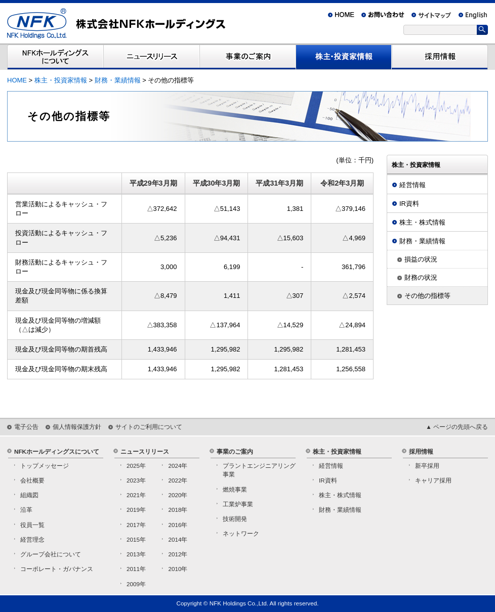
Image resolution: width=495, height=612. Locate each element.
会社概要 (32, 480)
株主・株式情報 (422, 222)
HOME (17, 80)
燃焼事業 (235, 489)
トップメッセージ (44, 465)
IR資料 (409, 203)
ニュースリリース (144, 451)
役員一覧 (32, 524)
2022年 (177, 480)
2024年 (177, 465)
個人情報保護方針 (77, 426)
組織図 (29, 495)
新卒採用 (427, 465)
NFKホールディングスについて (56, 451)
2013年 (136, 554)
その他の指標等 (427, 295)
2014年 (177, 539)
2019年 (136, 509)
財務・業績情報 (118, 80)
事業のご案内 (235, 451)
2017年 (136, 524)
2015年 (136, 539)
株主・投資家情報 (60, 80)
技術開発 (235, 518)
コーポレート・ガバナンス (56, 568)
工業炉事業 (238, 504)
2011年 (136, 568)
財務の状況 (420, 277)
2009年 (136, 584)
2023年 (136, 480)
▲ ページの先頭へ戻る (457, 426)
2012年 (177, 554)
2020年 (177, 495)
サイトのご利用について (148, 426)
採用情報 (421, 451)
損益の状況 (420, 259)
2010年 (177, 568)
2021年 (136, 495)
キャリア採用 (433, 480)
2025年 (136, 465)
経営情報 (412, 185)
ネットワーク (241, 533)
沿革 (26, 509)
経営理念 (32, 539)
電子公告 (26, 426)
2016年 (177, 524)
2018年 (177, 509)
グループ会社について (50, 554)
